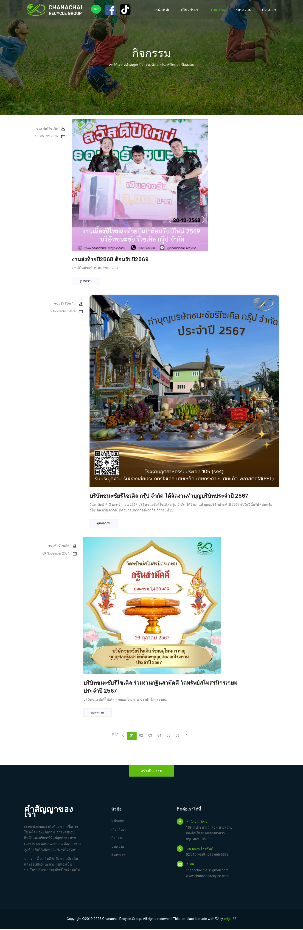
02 (141, 736)
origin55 (230, 920)
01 (132, 736)
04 (159, 736)
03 (150, 736)
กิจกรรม (218, 9)
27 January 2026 (49, 136)
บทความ (244, 9)
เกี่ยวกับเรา (191, 9)
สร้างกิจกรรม (151, 771)
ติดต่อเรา (270, 9)
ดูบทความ (86, 281)
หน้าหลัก (163, 9)
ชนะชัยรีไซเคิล (50, 128)
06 (178, 736)
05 (168, 736)
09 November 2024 (66, 312)
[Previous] (122, 737)
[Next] (186, 737)
